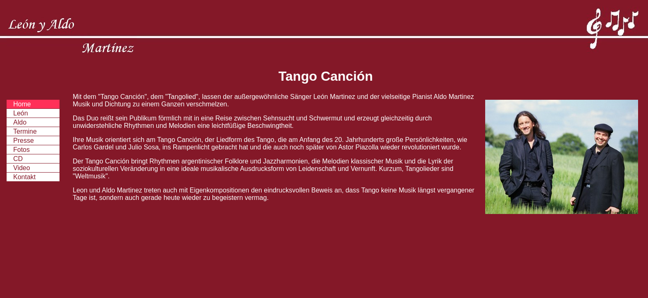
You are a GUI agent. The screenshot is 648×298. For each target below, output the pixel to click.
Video (21, 167)
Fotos (21, 149)
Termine (25, 131)
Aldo (19, 122)
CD (18, 158)
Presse (23, 140)
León (20, 113)
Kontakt (24, 176)
